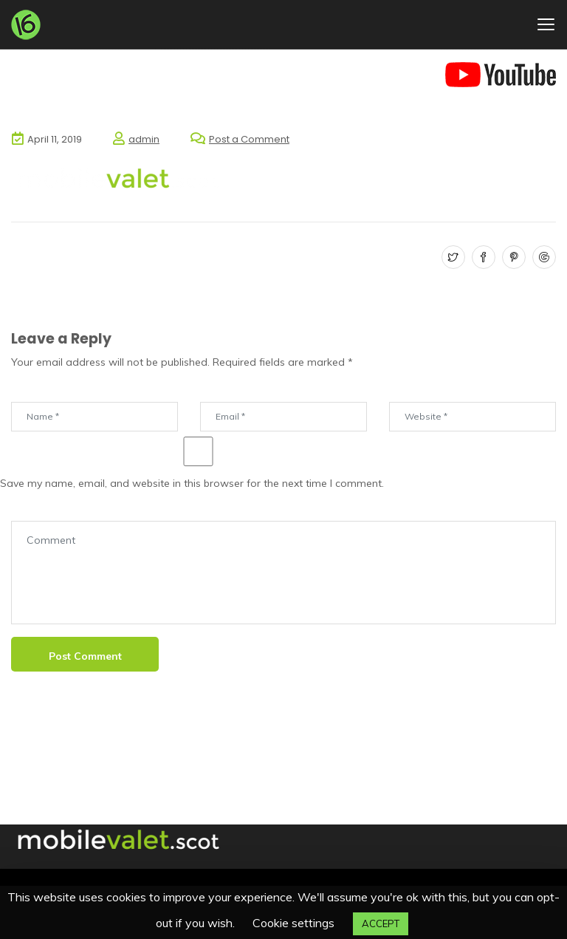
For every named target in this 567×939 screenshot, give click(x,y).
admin (143, 139)
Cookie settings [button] (293, 922)
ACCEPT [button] (380, 923)
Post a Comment (249, 139)
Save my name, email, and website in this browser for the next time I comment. (192, 483)
